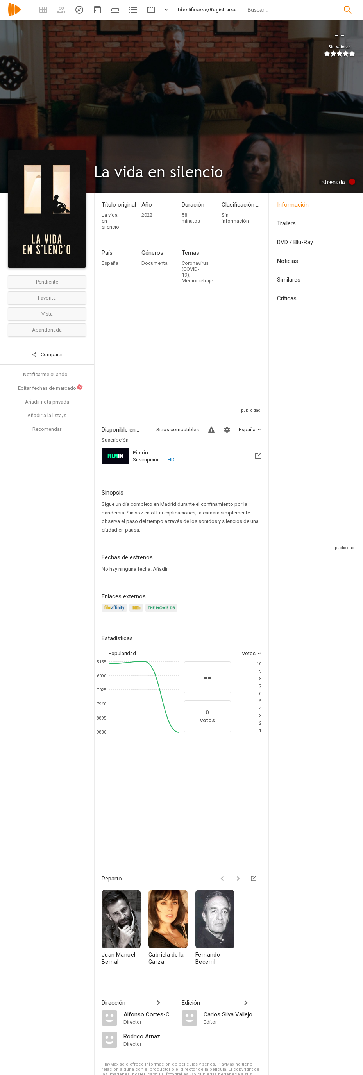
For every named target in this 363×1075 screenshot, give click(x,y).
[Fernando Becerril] (214, 931)
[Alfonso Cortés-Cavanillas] (148, 1014)
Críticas (287, 298)
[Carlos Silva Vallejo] (233, 1014)
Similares (288, 279)
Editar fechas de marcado (50, 387)
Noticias (287, 260)
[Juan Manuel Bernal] (125, 931)
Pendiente (47, 282)
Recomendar (46, 429)
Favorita (47, 298)
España (110, 263)
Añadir (160, 569)
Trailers (286, 223)
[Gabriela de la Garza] (171, 931)
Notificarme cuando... (47, 374)
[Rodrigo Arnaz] (148, 1036)
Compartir (47, 355)
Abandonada (47, 330)
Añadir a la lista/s (46, 415)
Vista (47, 314)
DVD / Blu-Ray (295, 242)
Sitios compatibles (177, 429)
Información (293, 204)
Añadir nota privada (47, 402)
